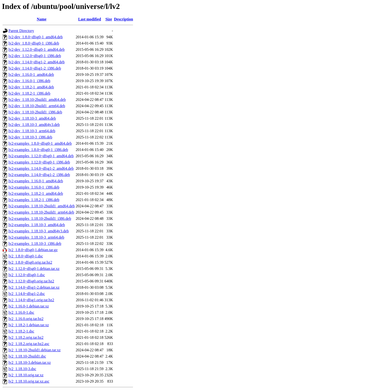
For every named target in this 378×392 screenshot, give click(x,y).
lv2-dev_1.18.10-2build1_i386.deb (35, 112)
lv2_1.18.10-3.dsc (22, 369)
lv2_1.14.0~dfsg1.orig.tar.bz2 (31, 300)
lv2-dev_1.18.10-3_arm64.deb (31, 131)
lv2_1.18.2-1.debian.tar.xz (28, 325)
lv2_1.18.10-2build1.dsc (27, 356)
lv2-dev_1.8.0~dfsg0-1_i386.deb (33, 43)
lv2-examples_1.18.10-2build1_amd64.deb (41, 206)
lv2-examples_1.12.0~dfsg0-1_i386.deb (39, 162)
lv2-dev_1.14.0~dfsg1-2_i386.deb (34, 68)
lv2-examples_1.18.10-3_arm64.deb (36, 237)
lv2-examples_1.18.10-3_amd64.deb (36, 225)
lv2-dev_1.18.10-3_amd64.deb (32, 118)
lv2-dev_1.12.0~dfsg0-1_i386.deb (34, 56)
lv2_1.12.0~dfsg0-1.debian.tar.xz (34, 269)
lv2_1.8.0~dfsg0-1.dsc (25, 256)
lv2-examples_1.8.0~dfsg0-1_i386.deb (38, 150)
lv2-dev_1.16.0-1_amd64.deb (31, 74)
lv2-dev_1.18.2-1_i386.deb (29, 93)
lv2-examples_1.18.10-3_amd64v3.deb (38, 231)
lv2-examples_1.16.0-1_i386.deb (33, 187)
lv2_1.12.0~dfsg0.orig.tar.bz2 (31, 281)
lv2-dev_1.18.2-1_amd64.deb (31, 87)
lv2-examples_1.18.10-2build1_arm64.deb (41, 212)
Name (42, 19)
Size (108, 19)
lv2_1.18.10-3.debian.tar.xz (29, 362)
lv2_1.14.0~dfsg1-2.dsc (26, 294)
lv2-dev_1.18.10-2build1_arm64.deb (36, 106)
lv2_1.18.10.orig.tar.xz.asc (28, 381)
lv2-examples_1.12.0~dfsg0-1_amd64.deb (41, 156)
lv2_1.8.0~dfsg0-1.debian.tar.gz (33, 250)
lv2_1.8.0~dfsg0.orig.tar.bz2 (30, 262)
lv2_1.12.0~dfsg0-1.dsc (26, 275)
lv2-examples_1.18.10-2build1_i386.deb (39, 218)
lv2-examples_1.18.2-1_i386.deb (33, 200)
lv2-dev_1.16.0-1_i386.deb (29, 81)
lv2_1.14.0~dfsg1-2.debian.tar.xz (34, 287)
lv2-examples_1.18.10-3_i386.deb (34, 244)
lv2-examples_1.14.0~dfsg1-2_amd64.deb (41, 168)
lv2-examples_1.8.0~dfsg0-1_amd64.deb (40, 143)
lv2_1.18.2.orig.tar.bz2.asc (28, 344)
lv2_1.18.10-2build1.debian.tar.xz (34, 350)
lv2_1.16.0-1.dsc (21, 312)
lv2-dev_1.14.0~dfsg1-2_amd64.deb (36, 62)
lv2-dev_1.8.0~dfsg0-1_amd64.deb (35, 37)
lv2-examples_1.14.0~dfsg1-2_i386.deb (39, 175)
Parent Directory (21, 31)
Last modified (89, 19)
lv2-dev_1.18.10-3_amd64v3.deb (34, 125)
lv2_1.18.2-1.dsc (21, 331)
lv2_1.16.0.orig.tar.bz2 (25, 319)
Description (123, 19)
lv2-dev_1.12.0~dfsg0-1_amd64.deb (36, 49)
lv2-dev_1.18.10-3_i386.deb (30, 137)
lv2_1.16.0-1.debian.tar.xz (28, 306)
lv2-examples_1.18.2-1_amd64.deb (35, 193)
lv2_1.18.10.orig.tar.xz (25, 375)
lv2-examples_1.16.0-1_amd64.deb (35, 181)
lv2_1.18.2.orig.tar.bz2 (25, 337)
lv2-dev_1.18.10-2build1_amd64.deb (37, 100)
